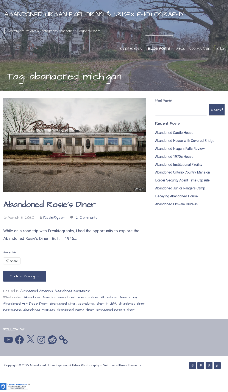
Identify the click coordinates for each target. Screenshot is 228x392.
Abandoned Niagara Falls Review (180, 149)
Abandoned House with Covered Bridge (184, 141)
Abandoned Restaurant (73, 290)
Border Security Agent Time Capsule (182, 180)
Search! (217, 110)
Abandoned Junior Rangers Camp (180, 188)
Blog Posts (159, 48)
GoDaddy (10, 373)
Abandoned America (36, 290)
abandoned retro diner (75, 309)
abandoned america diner (78, 297)
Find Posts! (163, 100)
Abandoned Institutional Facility (178, 165)
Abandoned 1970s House (174, 157)
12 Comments (86, 217)
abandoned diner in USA (97, 303)
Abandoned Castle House (174, 133)
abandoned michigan (39, 309)
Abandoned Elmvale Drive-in (176, 204)
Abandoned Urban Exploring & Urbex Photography (94, 14)
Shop (221, 48)
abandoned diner (63, 303)
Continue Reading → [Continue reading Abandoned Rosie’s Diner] (24, 276)
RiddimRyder (131, 48)
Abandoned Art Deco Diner (25, 303)
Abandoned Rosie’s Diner (49, 205)
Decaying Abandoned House (176, 196)
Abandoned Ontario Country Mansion (182, 172)
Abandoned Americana (119, 297)
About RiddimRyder (193, 48)
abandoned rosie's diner (115, 309)
